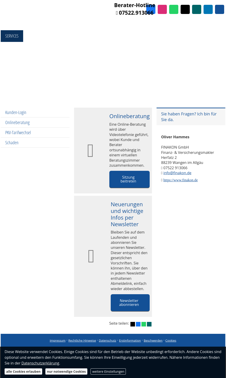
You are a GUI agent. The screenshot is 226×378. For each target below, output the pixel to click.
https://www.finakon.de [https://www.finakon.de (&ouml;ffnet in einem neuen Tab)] (180, 180)
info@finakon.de (177, 172)
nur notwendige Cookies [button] (66, 371)
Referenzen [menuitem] (198, 24)
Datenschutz (107, 340)
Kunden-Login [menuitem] (15, 112)
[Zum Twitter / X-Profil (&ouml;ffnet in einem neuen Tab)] (185, 9)
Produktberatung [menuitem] (106, 24)
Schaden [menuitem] (12, 142)
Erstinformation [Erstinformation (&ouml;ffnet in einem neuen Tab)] (130, 340)
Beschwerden (153, 340)
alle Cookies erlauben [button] (23, 371)
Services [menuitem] (12, 36)
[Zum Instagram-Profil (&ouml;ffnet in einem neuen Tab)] (162, 9)
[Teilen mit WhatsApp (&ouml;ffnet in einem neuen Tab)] (143, 324)
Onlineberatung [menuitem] (17, 122)
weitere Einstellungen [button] (108, 371)
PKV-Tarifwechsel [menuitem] (18, 132)
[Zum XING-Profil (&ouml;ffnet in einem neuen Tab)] (196, 9)
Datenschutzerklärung (40, 363)
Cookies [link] (170, 340)
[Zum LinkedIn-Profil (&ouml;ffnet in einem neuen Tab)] (208, 9)
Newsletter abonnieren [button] (129, 302)
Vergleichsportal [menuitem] (69, 24)
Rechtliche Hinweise (82, 340)
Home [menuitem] (11, 24)
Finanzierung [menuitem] (141, 24)
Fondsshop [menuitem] (36, 24)
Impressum (58, 340)
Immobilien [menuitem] (170, 24)
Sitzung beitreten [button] (128, 179)
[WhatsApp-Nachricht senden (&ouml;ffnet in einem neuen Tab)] (173, 9)
